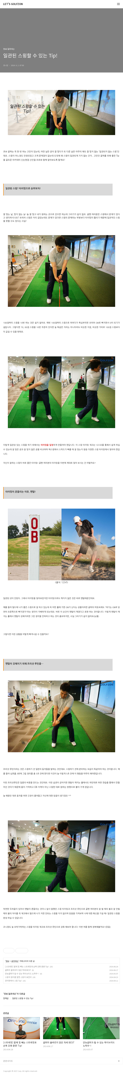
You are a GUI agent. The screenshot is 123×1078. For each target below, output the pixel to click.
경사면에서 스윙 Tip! (13, 980)
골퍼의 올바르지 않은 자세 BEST (18, 970)
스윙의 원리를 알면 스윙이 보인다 (18, 977)
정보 (7, 961)
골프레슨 (14, 961)
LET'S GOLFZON (13, 4)
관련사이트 (8, 1060)
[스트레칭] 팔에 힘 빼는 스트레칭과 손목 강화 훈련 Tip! (27, 966)
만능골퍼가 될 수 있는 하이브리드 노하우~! (22, 973)
